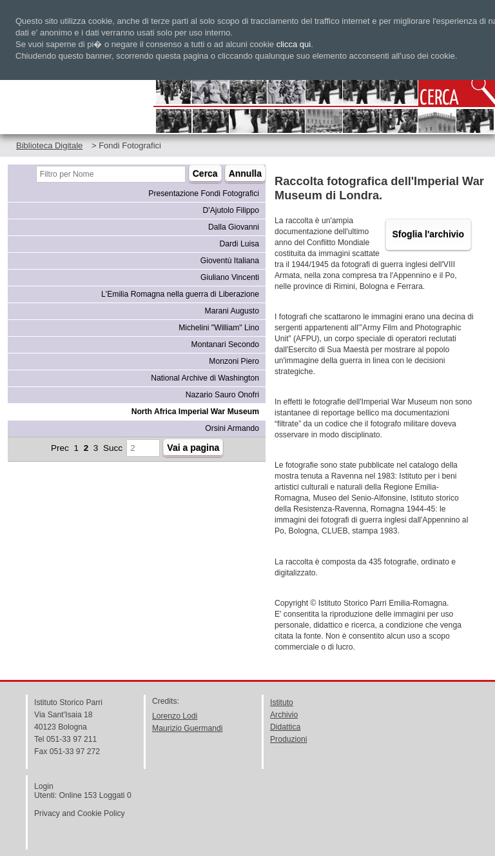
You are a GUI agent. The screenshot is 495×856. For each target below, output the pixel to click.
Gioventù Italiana (229, 260)
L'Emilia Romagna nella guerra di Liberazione (180, 294)
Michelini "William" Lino (219, 327)
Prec (60, 448)
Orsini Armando (232, 428)
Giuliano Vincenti (229, 277)
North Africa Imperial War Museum (195, 411)
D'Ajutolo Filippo (231, 210)
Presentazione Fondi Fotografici (203, 193)
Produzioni (288, 739)
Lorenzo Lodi (174, 716)
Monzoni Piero (234, 361)
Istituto (281, 702)
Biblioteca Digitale (49, 145)
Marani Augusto (232, 310)
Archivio (284, 714)
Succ (112, 448)
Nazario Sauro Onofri (222, 394)
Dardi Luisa (240, 243)
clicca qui (294, 44)
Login (43, 786)
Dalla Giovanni (233, 227)
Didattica (285, 727)
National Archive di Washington (205, 378)
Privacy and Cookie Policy (79, 813)
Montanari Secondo (225, 344)
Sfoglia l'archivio (428, 234)
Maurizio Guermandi (187, 728)
